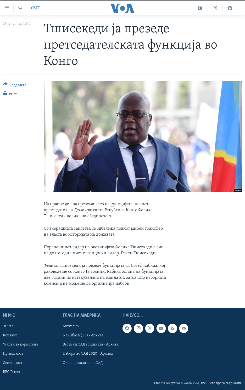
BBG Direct (11, 372)
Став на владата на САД (83, 363)
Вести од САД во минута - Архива (91, 344)
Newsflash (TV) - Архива (83, 335)
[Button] (14, 86)
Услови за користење (21, 344)
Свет (35, 8)
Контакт (10, 335)
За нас (8, 326)
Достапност (12, 363)
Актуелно (71, 326)
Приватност (13, 354)
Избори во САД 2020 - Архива (88, 354)
